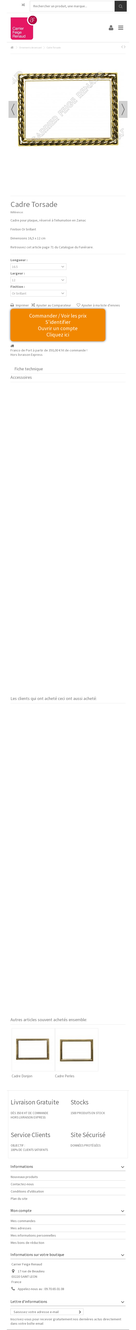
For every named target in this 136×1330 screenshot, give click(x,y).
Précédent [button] (13, 109)
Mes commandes (23, 1221)
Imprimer (22, 305)
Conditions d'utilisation (27, 1191)
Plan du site (19, 1198)
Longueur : (19, 260)
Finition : (18, 286)
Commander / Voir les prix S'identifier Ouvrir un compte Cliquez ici (58, 325)
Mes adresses (21, 1228)
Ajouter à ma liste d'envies (101, 305)
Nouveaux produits (24, 1177)
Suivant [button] (123, 109)
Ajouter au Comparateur (53, 305)
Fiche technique (28, 369)
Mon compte (21, 1210)
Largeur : (18, 273)
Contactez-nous (22, 1184)
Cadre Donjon (22, 1076)
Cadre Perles (64, 1076)
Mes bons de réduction (27, 1242)
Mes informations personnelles (33, 1235)
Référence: (16, 212)
